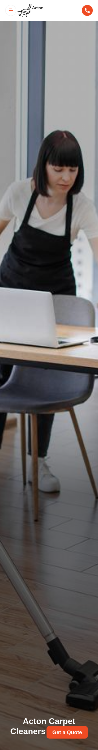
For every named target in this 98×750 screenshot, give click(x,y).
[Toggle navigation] (10, 10)
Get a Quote (67, 732)
